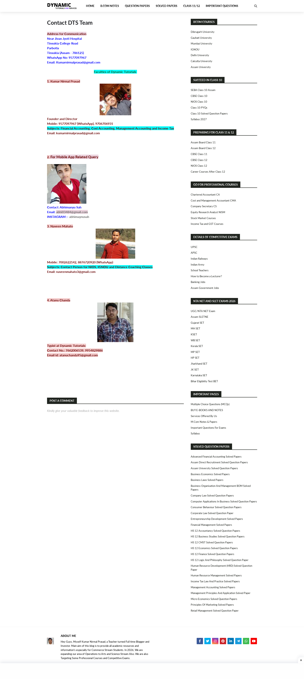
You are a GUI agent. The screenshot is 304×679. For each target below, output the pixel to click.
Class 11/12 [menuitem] (191, 6)
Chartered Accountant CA (205, 194)
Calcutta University (201, 61)
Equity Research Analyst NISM (208, 212)
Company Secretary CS (204, 206)
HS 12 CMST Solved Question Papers (212, 542)
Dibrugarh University (202, 31)
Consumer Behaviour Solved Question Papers (216, 507)
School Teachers (200, 270)
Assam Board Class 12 (203, 148)
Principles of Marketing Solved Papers (212, 604)
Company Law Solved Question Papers (212, 495)
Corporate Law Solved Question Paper (212, 513)
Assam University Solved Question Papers (214, 468)
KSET (194, 334)
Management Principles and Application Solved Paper (220, 593)
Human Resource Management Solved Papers (216, 575)
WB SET (195, 340)
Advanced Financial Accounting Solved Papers (216, 456)
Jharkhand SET (199, 363)
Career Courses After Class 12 (208, 171)
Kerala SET (197, 346)
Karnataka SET (199, 375)
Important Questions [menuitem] (222, 6)
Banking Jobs (198, 282)
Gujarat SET (197, 322)
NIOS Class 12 (199, 165)
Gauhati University (201, 37)
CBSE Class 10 (199, 95)
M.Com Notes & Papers (204, 421)
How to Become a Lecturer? (206, 276)
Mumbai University (201, 43)
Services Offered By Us (204, 416)
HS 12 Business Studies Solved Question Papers (218, 536)
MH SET (195, 328)
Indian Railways (199, 258)
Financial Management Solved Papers (211, 524)
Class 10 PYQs (199, 107)
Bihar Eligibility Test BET (204, 381)
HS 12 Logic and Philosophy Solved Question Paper (219, 560)
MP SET (195, 352)
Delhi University (200, 55)
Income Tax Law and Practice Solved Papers (215, 581)
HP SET (195, 357)
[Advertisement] (152, 671)
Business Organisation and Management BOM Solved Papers (221, 487)
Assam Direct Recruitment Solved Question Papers (219, 462)
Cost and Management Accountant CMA (213, 200)
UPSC (194, 247)
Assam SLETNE (199, 316)
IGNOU (195, 49)
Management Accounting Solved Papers (213, 587)
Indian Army (197, 264)
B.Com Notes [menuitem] (109, 6)
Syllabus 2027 (199, 119)
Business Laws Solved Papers (207, 479)
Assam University (201, 67)
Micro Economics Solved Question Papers (214, 599)
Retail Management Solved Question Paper (215, 610)
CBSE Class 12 (199, 160)
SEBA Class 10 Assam (203, 90)
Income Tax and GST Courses (207, 223)
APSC (194, 252)
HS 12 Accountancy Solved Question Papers (215, 530)
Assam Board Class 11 (203, 142)
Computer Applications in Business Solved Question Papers (224, 501)
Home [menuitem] (90, 6)
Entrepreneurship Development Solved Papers (217, 518)
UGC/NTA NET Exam (203, 311)
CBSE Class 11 (199, 154)
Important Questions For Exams (208, 427)
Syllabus (195, 433)
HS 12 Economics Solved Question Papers (214, 548)
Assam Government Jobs (205, 287)
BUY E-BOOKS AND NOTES (207, 410)
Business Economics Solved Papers (210, 474)
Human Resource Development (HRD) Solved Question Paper (221, 567)
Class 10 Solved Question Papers (209, 113)
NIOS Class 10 (199, 101)
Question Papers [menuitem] (137, 6)
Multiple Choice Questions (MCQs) (210, 404)
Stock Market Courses (203, 218)
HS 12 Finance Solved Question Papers (212, 554)
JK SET (195, 369)
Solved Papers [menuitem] (166, 6)
